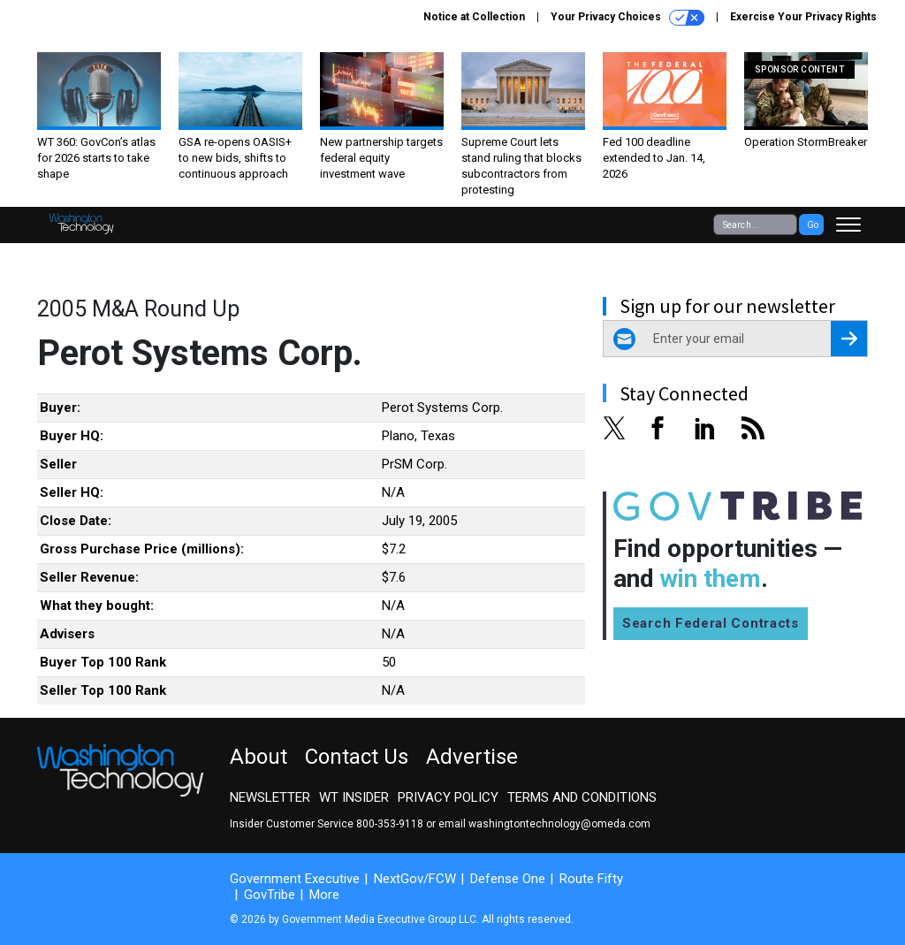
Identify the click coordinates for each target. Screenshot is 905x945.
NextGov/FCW (415, 879)
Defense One (507, 879)
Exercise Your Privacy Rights (803, 17)
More (324, 895)
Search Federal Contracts (710, 623)
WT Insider (354, 797)
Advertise (472, 756)
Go (812, 225)
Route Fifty (591, 879)
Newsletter (270, 797)
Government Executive (295, 879)
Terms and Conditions (582, 797)
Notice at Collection (474, 17)
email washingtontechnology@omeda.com (544, 824)
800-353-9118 (389, 824)
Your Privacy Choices (627, 18)
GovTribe (269, 895)
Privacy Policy (448, 797)
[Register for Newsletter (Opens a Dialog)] (849, 338)
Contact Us (356, 756)
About (258, 756)
